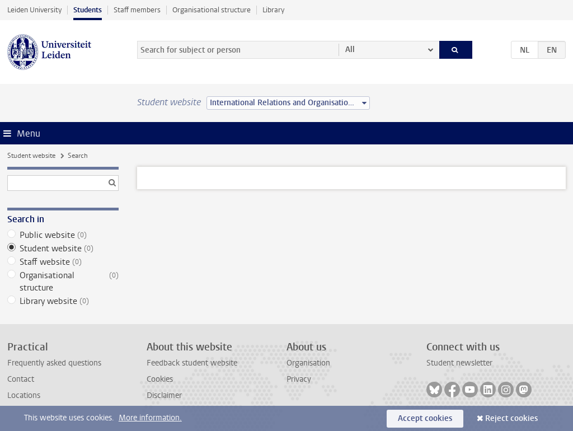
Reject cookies (511, 418)
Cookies (160, 379)
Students (87, 10)
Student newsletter (459, 363)
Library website (63, 301)
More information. (150, 418)
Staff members (137, 10)
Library (273, 10)
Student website (31, 155)
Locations (23, 395)
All (350, 49)
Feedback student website (192, 363)
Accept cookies (425, 418)
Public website (63, 235)
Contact (20, 379)
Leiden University (34, 10)
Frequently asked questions (54, 363)
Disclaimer (164, 395)
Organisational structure (211, 10)
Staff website (63, 262)
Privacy (298, 379)
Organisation (308, 363)
